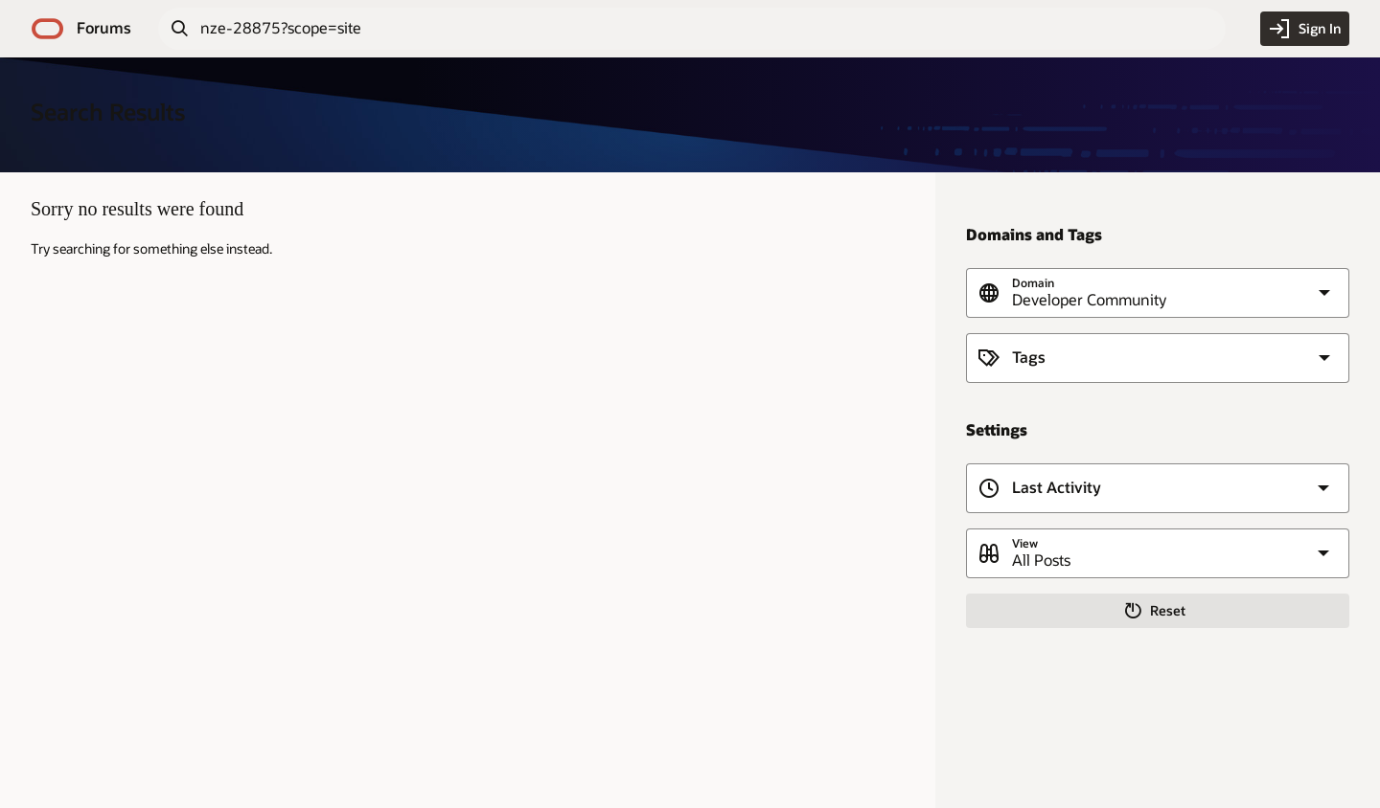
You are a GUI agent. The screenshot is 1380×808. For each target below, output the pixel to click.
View (1025, 543)
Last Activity (1056, 488)
